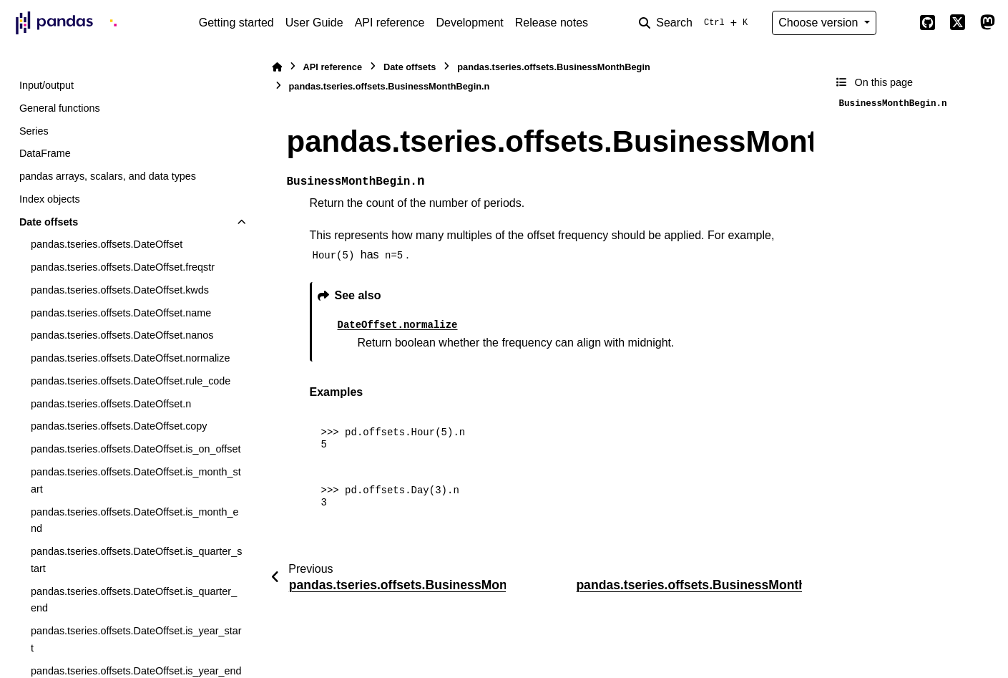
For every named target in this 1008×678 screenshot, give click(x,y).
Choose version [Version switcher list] (819, 22)
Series (34, 131)
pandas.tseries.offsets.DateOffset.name (121, 313)
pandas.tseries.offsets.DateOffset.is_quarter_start (136, 560)
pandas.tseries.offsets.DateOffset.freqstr (123, 267)
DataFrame (45, 153)
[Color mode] (897, 23)
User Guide (314, 22)
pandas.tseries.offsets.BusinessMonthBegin (553, 67)
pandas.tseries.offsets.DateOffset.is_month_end (135, 520)
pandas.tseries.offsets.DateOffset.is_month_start (136, 480)
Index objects (49, 199)
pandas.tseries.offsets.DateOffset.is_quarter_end (134, 600)
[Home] (277, 66)
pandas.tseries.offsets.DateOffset (106, 244)
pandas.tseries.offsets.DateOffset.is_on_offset (136, 449)
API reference (390, 22)
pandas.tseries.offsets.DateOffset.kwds (120, 290)
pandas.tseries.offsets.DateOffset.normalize (130, 358)
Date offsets (48, 222)
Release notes (551, 22)
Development (469, 22)
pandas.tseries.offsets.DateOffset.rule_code (130, 381)
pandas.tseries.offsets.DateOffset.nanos (122, 335)
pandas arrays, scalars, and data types (107, 176)
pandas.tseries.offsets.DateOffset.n (111, 404)
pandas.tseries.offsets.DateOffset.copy (119, 426)
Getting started (236, 22)
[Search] (696, 23)
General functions (59, 108)
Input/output (46, 85)
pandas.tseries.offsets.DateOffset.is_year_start (136, 639)
